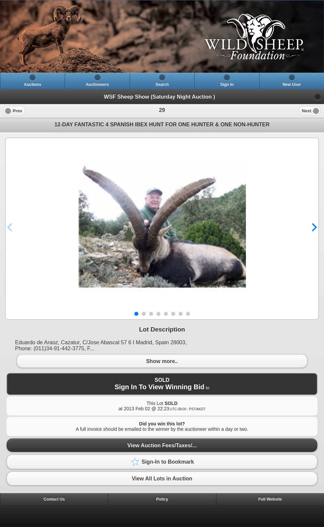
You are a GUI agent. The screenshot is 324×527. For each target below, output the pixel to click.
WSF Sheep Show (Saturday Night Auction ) (159, 97)
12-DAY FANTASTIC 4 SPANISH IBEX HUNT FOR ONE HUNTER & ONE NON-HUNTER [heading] (161, 124)
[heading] (162, 36)
